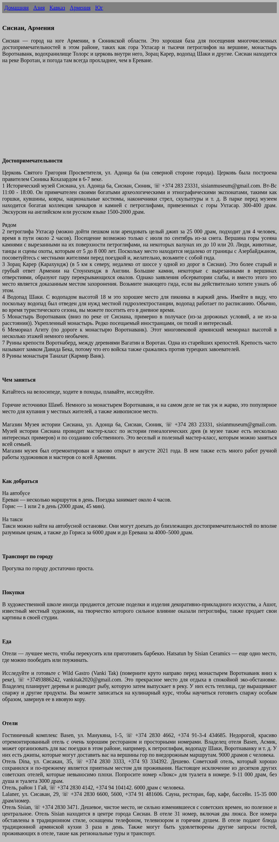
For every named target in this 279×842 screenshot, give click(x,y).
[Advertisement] (139, 114)
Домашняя (16, 8)
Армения (80, 8)
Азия (39, 8)
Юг (99, 8)
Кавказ (57, 8)
